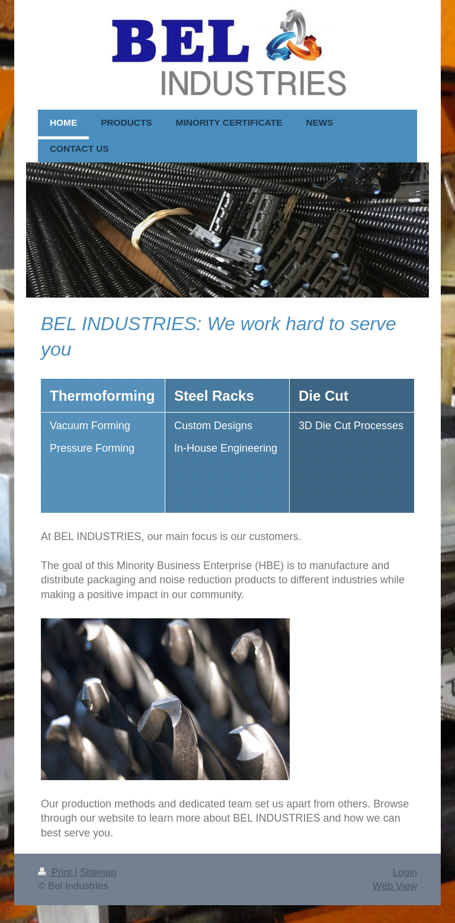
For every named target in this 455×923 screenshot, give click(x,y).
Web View (395, 886)
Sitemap (98, 872)
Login (405, 872)
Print (56, 872)
